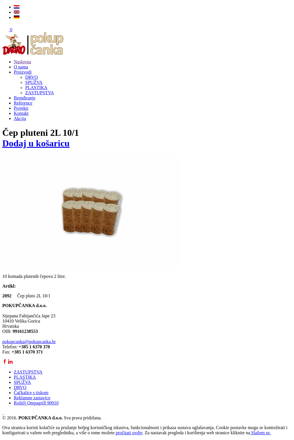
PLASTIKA (36, 87)
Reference (23, 103)
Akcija (20, 118)
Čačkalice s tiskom (31, 392)
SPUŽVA (33, 82)
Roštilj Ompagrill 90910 (36, 402)
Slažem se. (260, 432)
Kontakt (21, 113)
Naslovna (22, 61)
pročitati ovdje (128, 432)
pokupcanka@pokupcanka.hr (29, 341)
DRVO (31, 77)
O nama (21, 66)
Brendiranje (25, 97)
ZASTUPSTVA (39, 92)
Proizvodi (23, 72)
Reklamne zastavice (32, 397)
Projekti (21, 108)
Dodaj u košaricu (36, 143)
